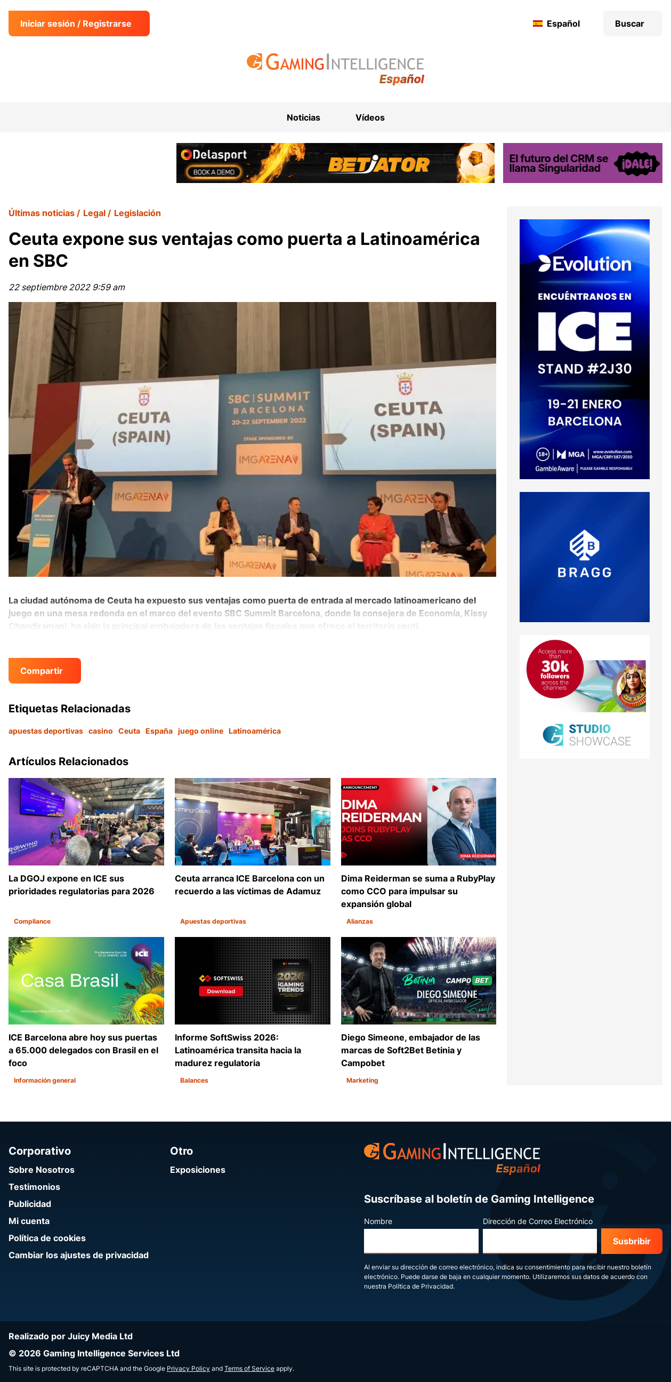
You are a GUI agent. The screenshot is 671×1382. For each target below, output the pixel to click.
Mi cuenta (29, 1221)
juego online (200, 730)
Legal (94, 213)
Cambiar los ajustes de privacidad (79, 1255)
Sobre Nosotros (42, 1169)
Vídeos (370, 117)
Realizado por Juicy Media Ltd (71, 1336)
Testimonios (34, 1186)
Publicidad (30, 1203)
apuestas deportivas (46, 730)
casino (100, 730)
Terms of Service (249, 1368)
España (159, 730)
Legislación (137, 213)
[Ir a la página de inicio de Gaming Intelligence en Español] (335, 69)
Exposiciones (197, 1169)
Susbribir (632, 1241)
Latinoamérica (255, 730)
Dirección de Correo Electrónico (538, 1221)
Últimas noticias (42, 213)
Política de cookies (47, 1238)
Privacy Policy (188, 1368)
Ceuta (129, 730)
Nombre (378, 1221)
